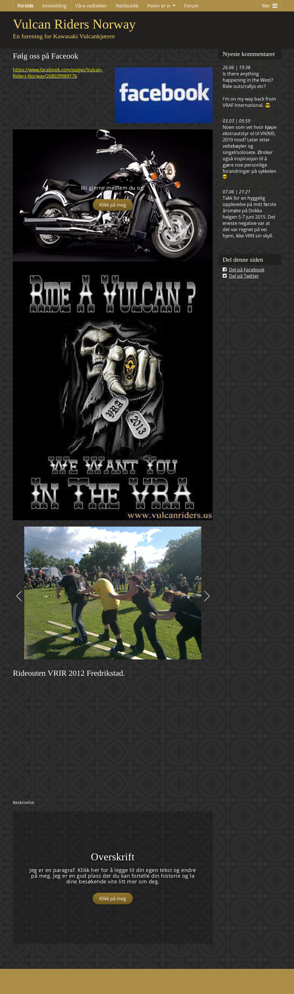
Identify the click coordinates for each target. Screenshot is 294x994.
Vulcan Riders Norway (74, 24)
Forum (191, 6)
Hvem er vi (158, 6)
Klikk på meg (112, 205)
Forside (25, 6)
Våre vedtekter (91, 6)
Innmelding (54, 6)
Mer (269, 4)
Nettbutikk (127, 6)
